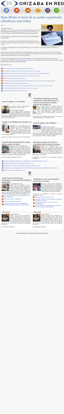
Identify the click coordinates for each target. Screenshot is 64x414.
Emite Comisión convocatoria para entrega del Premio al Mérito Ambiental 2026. (48, 206)
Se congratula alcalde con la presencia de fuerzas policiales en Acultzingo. (22, 71)
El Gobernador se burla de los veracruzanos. (18, 163)
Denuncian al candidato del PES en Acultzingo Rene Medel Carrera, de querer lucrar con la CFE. (27, 85)
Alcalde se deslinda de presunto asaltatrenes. (14, 78)
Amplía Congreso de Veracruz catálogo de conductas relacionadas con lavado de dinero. (17, 204)
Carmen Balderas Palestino (25, 60)
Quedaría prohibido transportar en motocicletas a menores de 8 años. (25, 161)
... (15, 117)
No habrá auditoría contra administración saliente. (16, 83)
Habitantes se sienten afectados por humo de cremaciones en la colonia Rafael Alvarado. (31, 168)
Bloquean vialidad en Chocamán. (44, 197)
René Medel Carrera (20, 31)
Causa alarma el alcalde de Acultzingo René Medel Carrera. (18, 68)
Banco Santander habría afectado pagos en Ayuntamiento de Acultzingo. (21, 76)
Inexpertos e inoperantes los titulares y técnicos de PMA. (22, 165)
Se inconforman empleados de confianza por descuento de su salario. (20, 88)
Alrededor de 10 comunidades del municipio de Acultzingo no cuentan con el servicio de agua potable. (29, 80)
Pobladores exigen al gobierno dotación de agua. (15, 90)
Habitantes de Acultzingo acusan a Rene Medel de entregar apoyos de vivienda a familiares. (26, 73)
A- (4, 25)
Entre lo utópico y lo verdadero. (15, 170)
